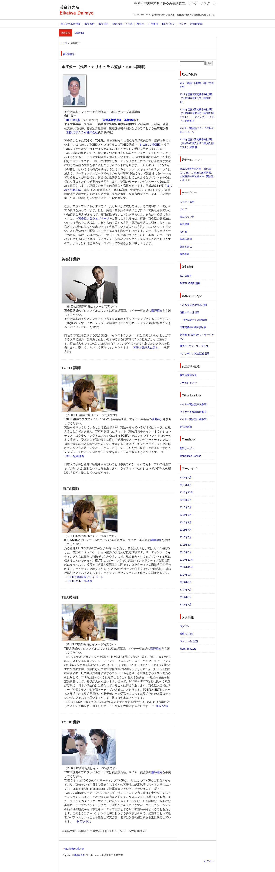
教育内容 (104, 23)
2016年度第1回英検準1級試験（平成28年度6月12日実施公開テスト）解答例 (197, 143)
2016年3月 (186, 514)
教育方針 (90, 23)
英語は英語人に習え (145, 347)
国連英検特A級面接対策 (193, 327)
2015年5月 (186, 544)
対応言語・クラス (122, 23)
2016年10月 (186, 492)
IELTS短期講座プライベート (85, 577)
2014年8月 (186, 582)
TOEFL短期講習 (74, 456)
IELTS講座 (185, 275)
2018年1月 (186, 485)
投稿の (186, 633)
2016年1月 (186, 522)
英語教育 (184, 254)
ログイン (184, 626)
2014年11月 (186, 559)
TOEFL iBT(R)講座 (190, 283)
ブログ (182, 23)
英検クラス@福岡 (189, 312)
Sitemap (79, 32)
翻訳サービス (187, 448)
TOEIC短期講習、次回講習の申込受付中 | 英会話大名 (197, 176)
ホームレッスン (188, 382)
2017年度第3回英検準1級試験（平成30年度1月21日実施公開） (196, 98)
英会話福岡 (186, 239)
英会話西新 (186, 426)
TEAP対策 (162, 705)
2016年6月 (186, 507)
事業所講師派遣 (188, 375)
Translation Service (190, 456)
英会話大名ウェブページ (93, 218)
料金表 (140, 23)
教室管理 (184, 224)
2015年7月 (186, 529)
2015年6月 (186, 537)
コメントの (189, 641)
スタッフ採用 (187, 201)
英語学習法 (186, 246)
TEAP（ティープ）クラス (194, 346)
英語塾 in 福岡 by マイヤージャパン (197, 336)
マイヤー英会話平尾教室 (193, 404)
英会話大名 (77, 10)
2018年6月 (186, 477)
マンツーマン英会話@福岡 (194, 353)
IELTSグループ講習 (80, 581)
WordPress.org (188, 648)
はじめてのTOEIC (150, 144)
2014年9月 (186, 574)
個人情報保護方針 (74, 848)
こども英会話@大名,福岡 (193, 304)
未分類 (183, 231)
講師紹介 (66, 32)
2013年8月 (186, 604)
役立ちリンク (187, 216)
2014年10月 (186, 567)
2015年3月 (186, 552)
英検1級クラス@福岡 (195, 319)
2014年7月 (186, 589)
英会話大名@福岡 (71, 23)
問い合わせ (168, 23)
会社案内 (153, 23)
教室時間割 (196, 23)
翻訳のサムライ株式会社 (82, 132)
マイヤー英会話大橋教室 (193, 419)
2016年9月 (186, 500)
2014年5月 (186, 597)
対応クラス (84, 821)
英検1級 (129, 120)
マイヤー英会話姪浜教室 (193, 411)
